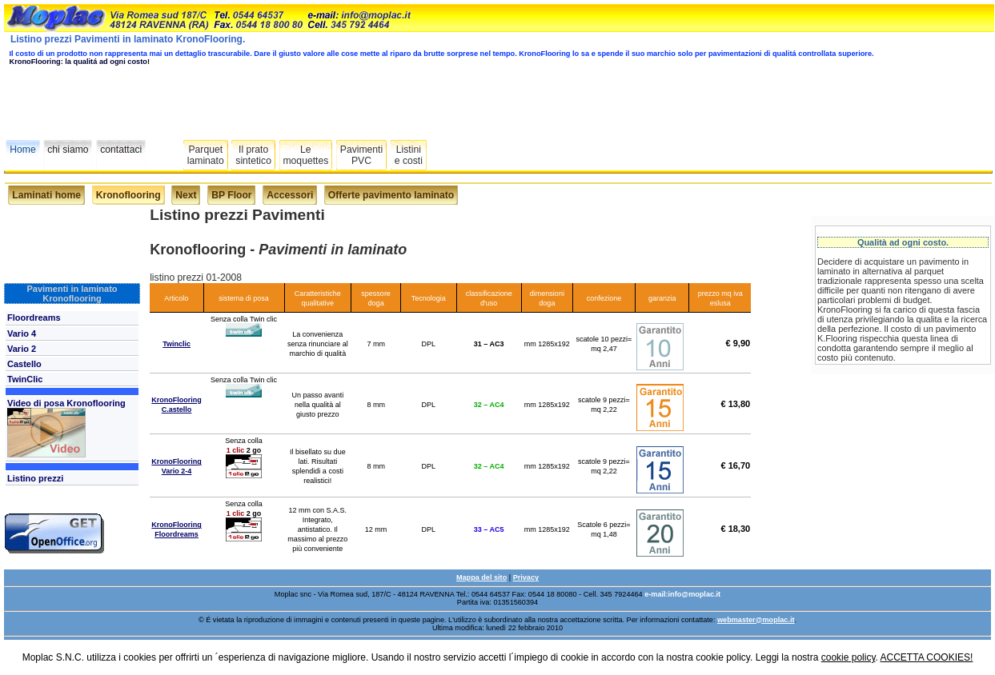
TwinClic (24, 379)
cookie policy (848, 657)
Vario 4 (21, 333)
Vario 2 (21, 348)
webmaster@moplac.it (755, 620)
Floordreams (34, 317)
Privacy (526, 577)
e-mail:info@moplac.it (682, 594)
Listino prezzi (35, 478)
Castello (24, 364)
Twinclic (176, 344)
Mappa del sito (481, 577)
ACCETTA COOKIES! (927, 657)
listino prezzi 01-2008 (196, 277)
